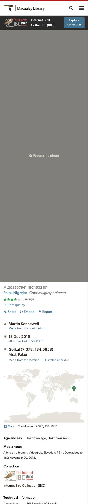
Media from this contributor (26, 328)
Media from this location (24, 360)
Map (8, 426)
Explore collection (74, 22)
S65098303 (26, 341)
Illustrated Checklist (56, 360)
